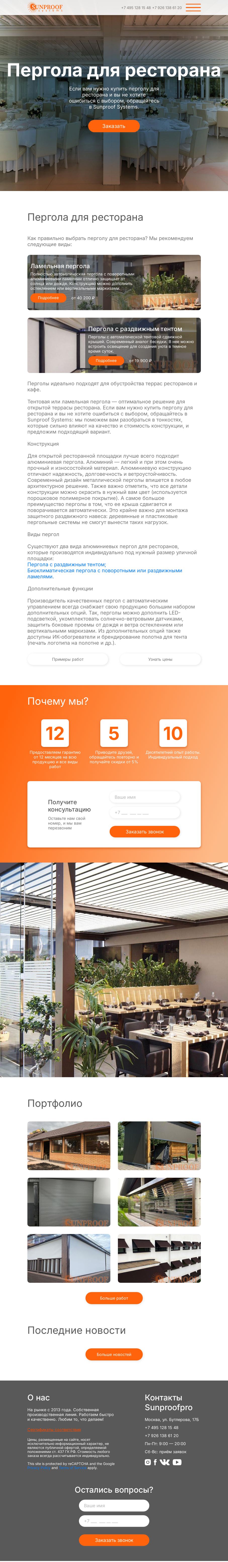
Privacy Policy (39, 1468)
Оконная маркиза (159, 1258)
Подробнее (49, 297)
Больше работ (114, 1299)
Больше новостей (114, 1355)
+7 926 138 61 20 (165, 7)
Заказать (114, 126)
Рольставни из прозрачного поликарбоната (68, 1146)
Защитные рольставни (68, 1202)
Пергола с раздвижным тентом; (66, 564)
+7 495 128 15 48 (130, 7)
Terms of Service (72, 1468)
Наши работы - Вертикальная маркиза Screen (159, 1146)
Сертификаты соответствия (54, 1430)
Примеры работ (54, 659)
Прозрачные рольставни (159, 1202)
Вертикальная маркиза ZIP (68, 1258)
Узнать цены (173, 659)
